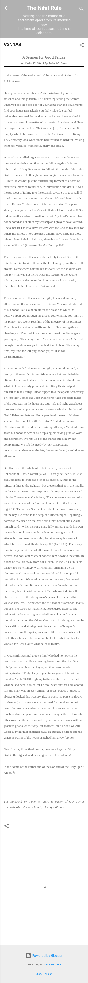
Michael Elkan (54, 964)
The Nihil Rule (44, 8)
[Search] (81, 9)
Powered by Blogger (44, 955)
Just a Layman (44, 973)
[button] (81, 45)
